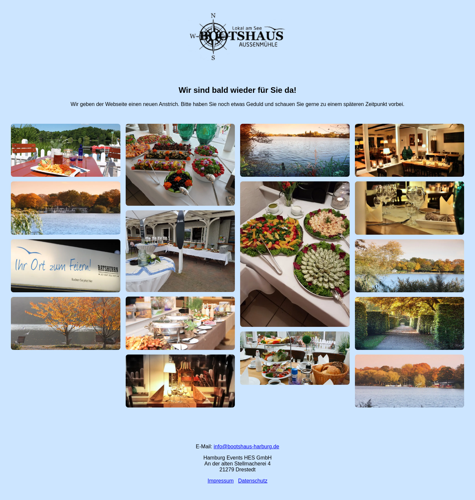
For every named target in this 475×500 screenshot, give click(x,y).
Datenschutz (253, 481)
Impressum (220, 481)
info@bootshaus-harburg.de (246, 446)
